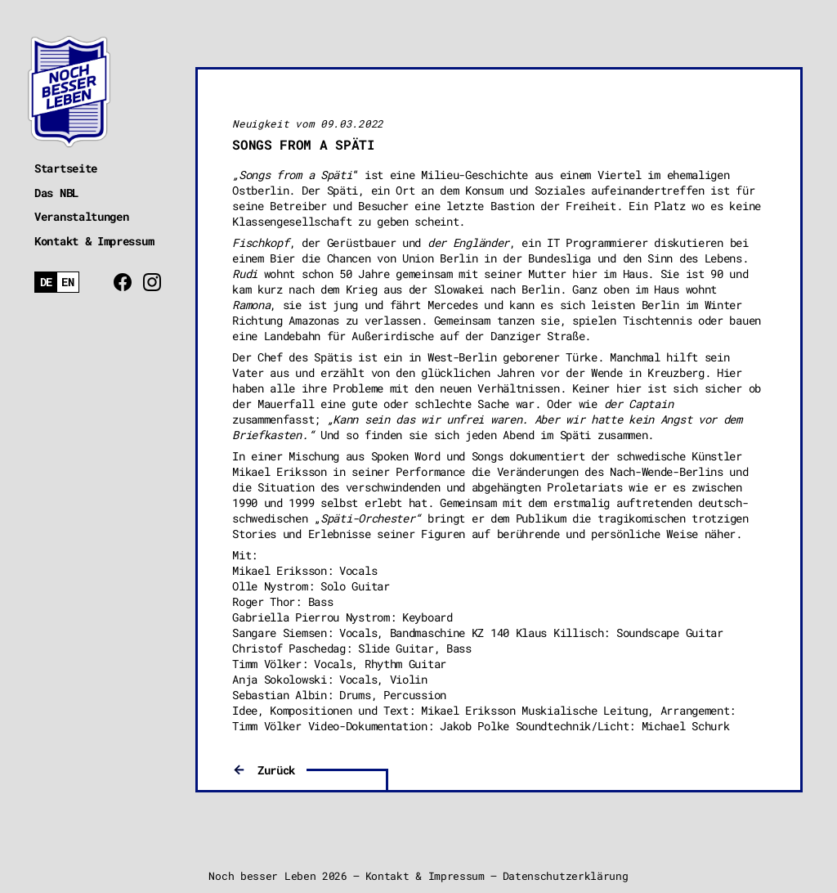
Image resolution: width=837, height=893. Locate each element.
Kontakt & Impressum (94, 241)
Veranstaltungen (81, 216)
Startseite (65, 168)
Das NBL (56, 192)
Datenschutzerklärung (566, 875)
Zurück (276, 770)
